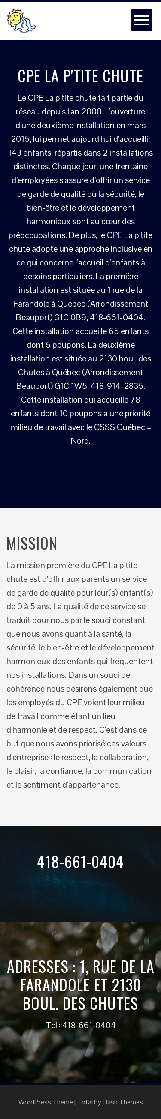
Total (85, 1102)
